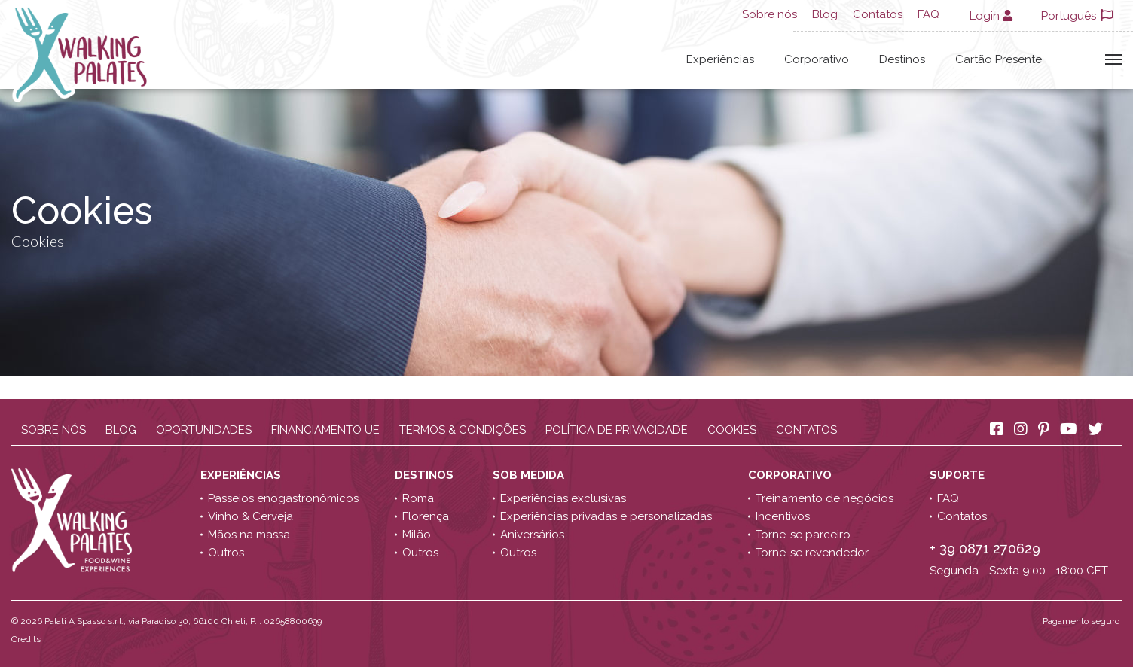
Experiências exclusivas (563, 498)
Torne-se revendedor (812, 552)
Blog (825, 14)
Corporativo (816, 59)
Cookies (731, 430)
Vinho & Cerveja (250, 516)
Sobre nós (769, 14)
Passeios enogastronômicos (283, 498)
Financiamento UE (325, 430)
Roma (418, 498)
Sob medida (530, 475)
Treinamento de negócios (824, 498)
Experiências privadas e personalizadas (606, 516)
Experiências (720, 59)
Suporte (959, 475)
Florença (425, 516)
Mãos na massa (249, 534)
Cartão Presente (998, 59)
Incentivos (783, 516)
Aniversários (532, 534)
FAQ (928, 14)
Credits (26, 639)
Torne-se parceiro (803, 534)
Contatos (877, 14)
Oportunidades (204, 430)
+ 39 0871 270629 (985, 548)
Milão (416, 534)
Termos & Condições (462, 430)
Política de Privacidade (616, 430)
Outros (226, 552)
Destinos (902, 59)
